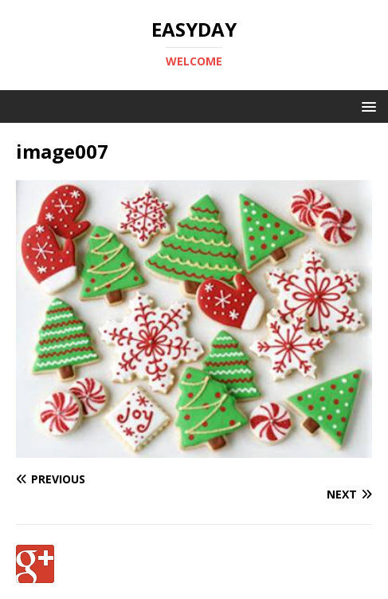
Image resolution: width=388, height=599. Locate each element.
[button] (366, 105)
